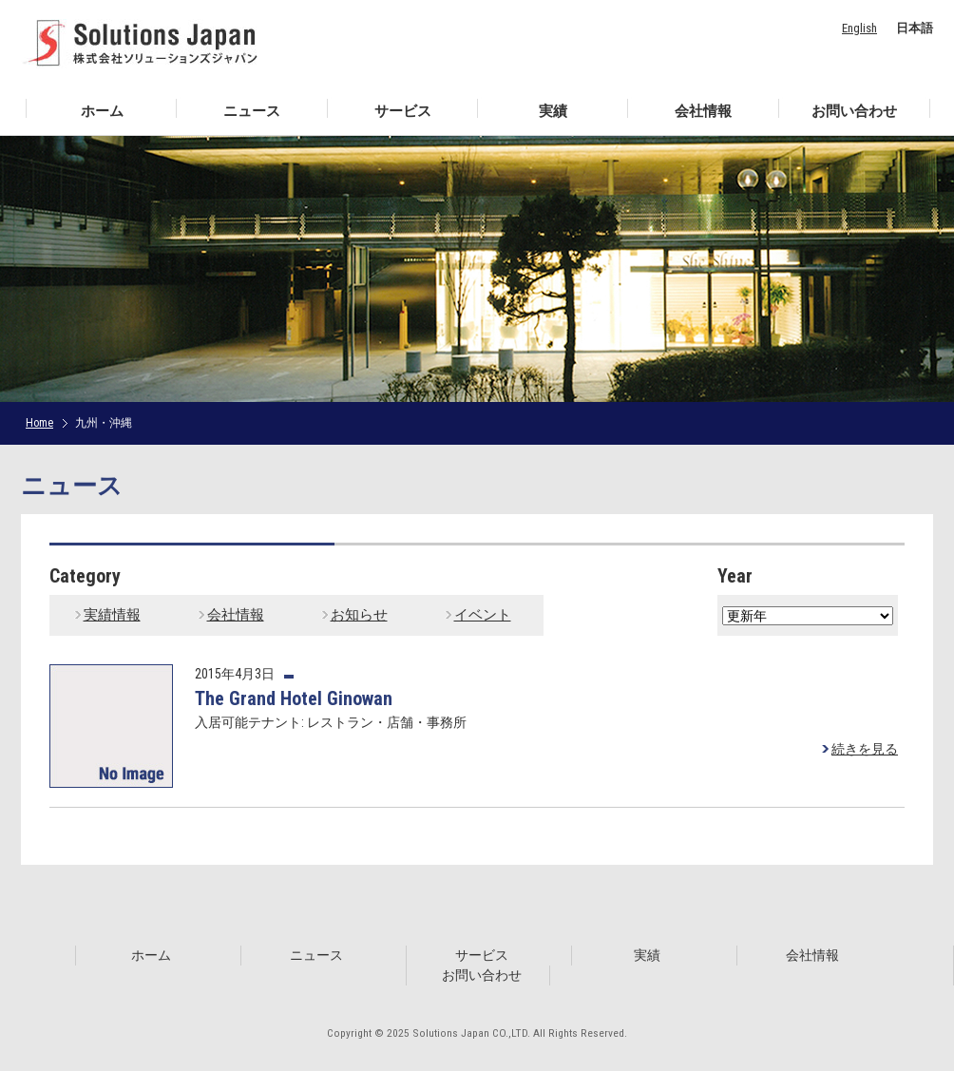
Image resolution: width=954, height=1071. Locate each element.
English (859, 28)
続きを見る (864, 748)
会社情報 (235, 614)
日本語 (914, 28)
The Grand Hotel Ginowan (293, 698)
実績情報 (112, 614)
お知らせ (359, 614)
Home (39, 423)
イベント (482, 614)
